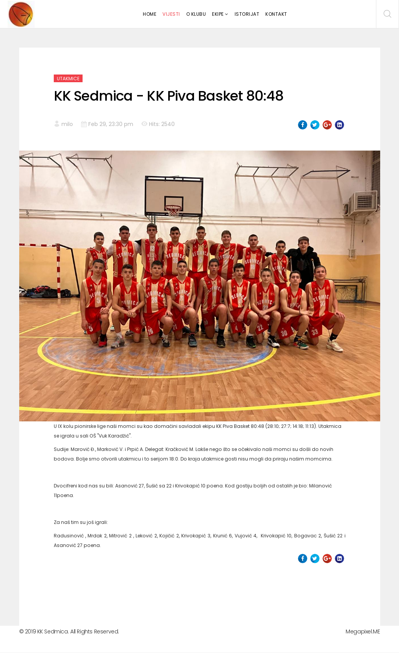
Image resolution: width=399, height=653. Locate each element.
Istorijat (247, 14)
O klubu (196, 14)
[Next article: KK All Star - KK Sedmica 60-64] (331, 589)
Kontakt (276, 14)
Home (149, 14)
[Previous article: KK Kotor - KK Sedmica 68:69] (68, 589)
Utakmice (68, 78)
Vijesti (171, 14)
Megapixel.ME (363, 631)
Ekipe (218, 14)
